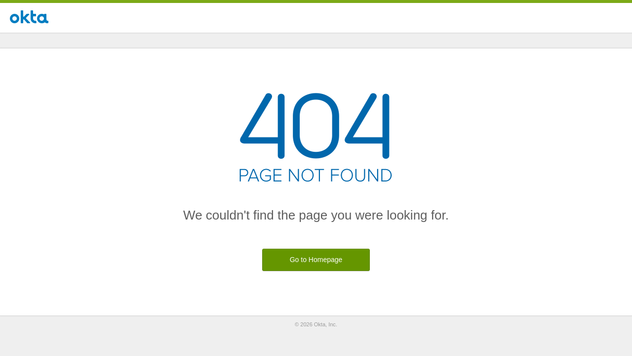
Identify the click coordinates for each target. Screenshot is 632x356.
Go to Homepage (316, 260)
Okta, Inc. (325, 324)
